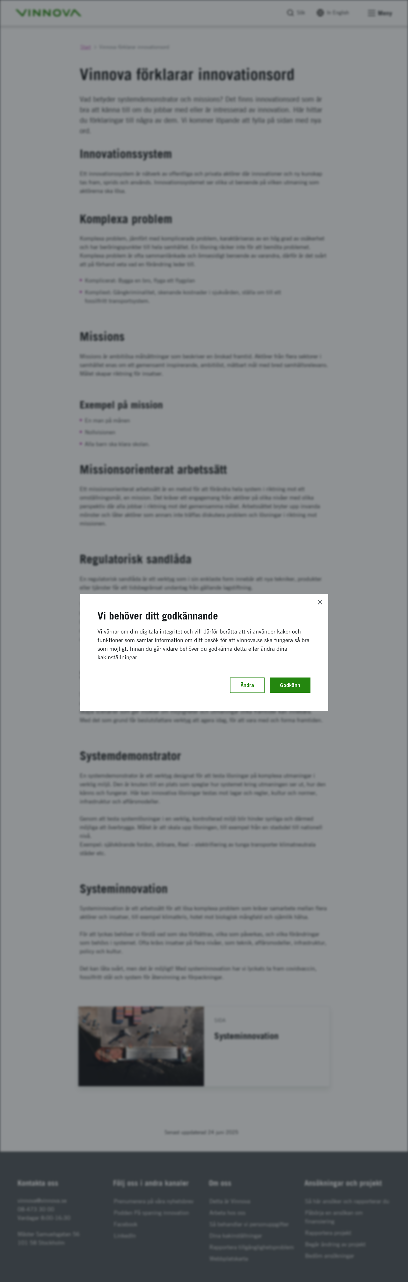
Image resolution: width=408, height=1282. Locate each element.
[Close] (320, 602)
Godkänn (290, 685)
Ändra (247, 685)
